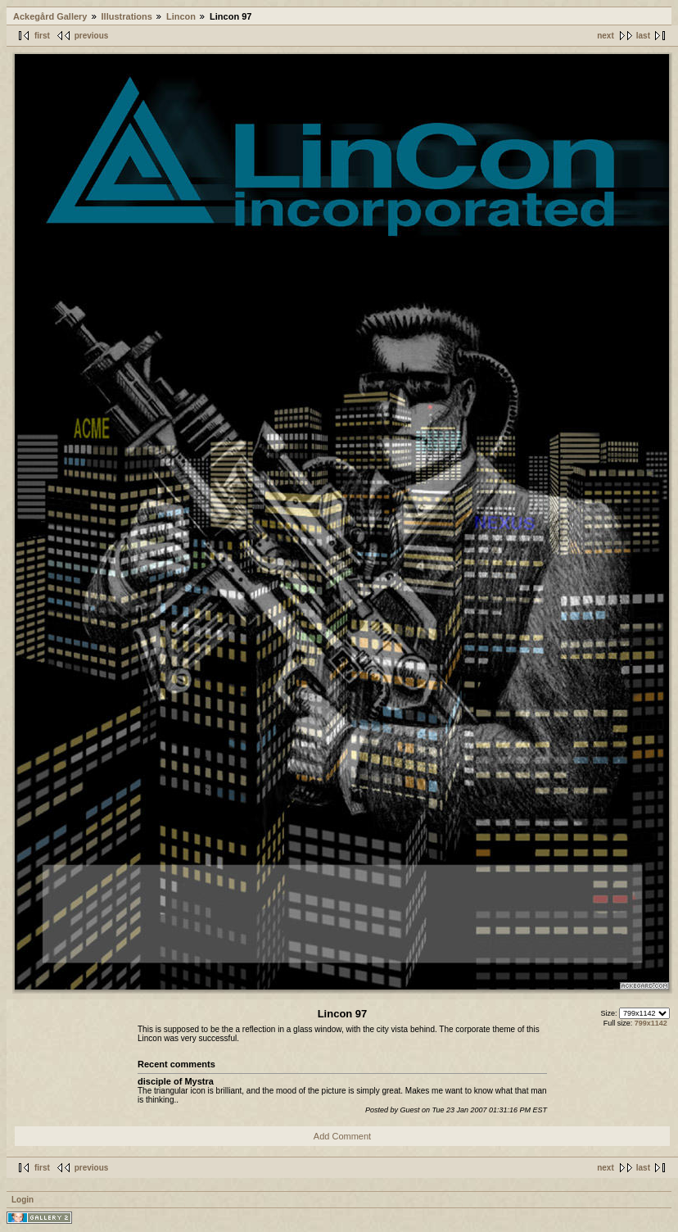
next (605, 35)
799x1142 (651, 1023)
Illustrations (127, 16)
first (42, 35)
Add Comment (342, 1136)
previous (92, 35)
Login (22, 1199)
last (643, 35)
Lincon (181, 16)
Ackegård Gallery (50, 16)
